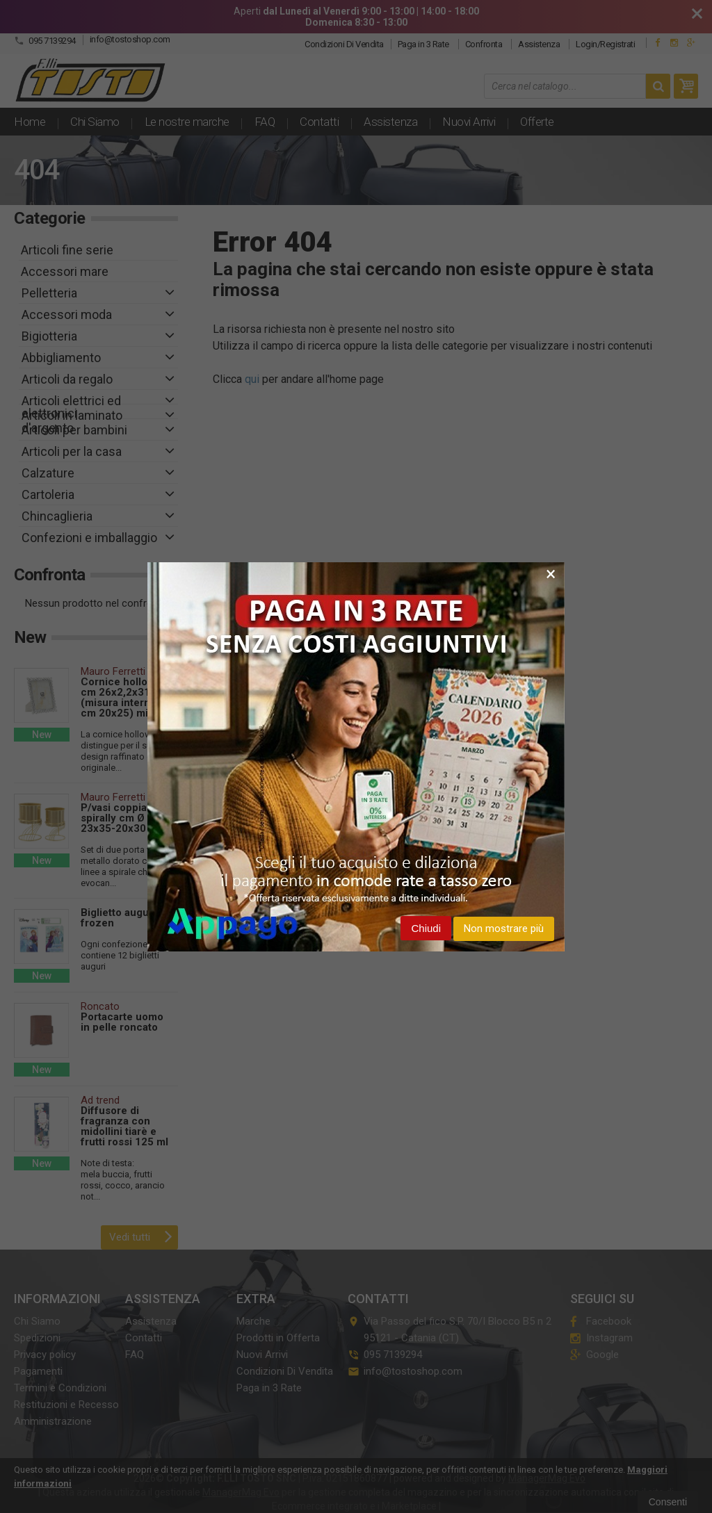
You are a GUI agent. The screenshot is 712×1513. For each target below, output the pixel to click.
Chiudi (426, 928)
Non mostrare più (504, 928)
